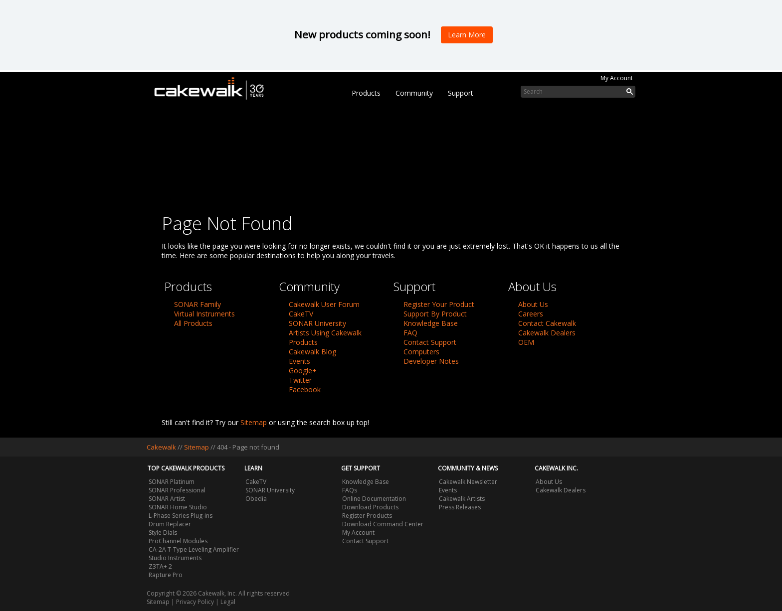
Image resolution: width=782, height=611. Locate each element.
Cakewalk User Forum (324, 304)
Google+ (303, 370)
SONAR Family (197, 304)
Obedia (256, 498)
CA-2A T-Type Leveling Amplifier (194, 549)
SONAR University (317, 323)
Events (299, 361)
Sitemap (253, 422)
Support (460, 93)
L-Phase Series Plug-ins (180, 515)
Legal (227, 602)
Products (366, 93)
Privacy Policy (195, 602)
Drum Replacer (170, 524)
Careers (530, 313)
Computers (421, 351)
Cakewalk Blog (312, 351)
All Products (193, 323)
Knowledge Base (430, 323)
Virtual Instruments (204, 313)
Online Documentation (374, 498)
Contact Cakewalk (547, 323)
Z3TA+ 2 (160, 566)
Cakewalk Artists (462, 498)
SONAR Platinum (172, 481)
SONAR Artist (167, 498)
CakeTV (301, 313)
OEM (526, 342)
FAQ (410, 332)
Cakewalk (161, 447)
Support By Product (435, 313)
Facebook (305, 389)
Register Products (367, 515)
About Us (533, 304)
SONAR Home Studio (178, 507)
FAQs (349, 490)
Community (414, 93)
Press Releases (460, 507)
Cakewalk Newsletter (468, 481)
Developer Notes (431, 361)
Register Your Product (438, 304)
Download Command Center (382, 524)
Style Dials (163, 532)
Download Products (370, 507)
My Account (616, 78)
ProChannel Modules (178, 541)
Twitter (300, 380)
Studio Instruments (175, 558)
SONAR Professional (177, 490)
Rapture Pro (166, 575)
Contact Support (429, 342)
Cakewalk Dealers (547, 332)
